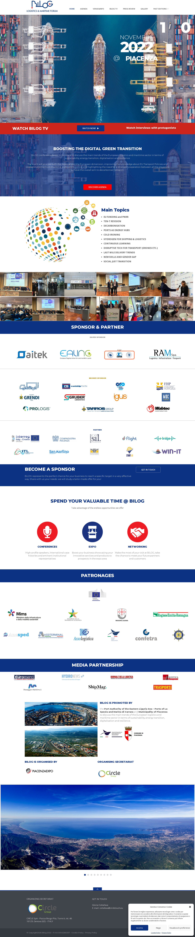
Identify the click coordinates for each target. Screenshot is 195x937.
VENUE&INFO (98, 9)
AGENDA (83, 9)
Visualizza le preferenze (180, 928)
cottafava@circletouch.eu (111, 908)
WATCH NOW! (90, 128)
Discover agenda (97, 187)
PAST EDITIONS (160, 9)
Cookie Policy (155, 933)
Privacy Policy (166, 933)
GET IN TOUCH (148, 469)
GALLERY (144, 9)
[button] (190, 907)
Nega (158, 928)
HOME (72, 9)
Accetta (139, 928)
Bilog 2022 (46, 933)
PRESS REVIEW (129, 9)
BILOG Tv (114, 9)
